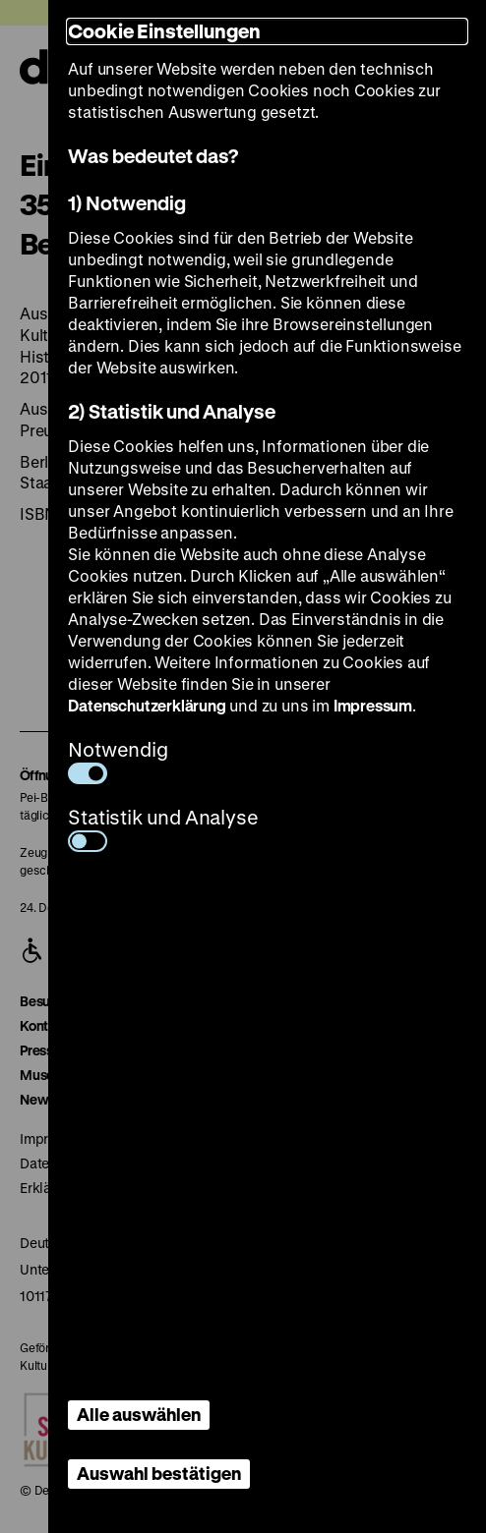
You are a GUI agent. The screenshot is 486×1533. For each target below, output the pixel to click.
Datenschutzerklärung (146, 705)
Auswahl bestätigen (159, 1473)
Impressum (373, 705)
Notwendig (117, 760)
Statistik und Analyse (163, 828)
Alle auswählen (139, 1414)
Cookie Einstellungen (164, 31)
